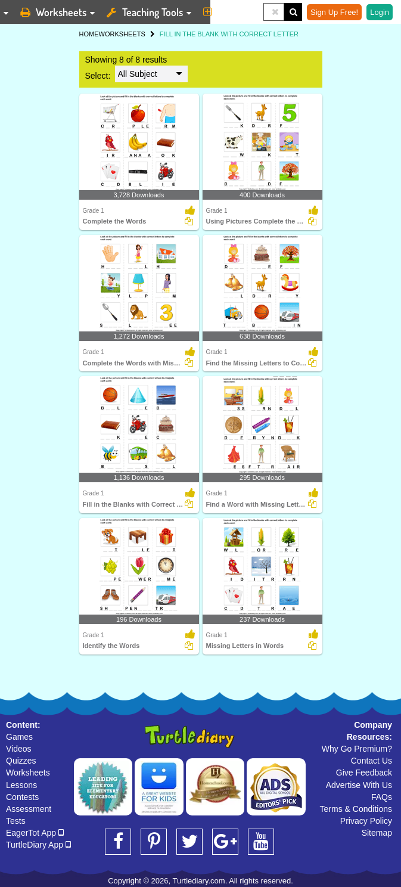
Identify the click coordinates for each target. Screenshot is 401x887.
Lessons (21, 785)
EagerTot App (35, 833)
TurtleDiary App (38, 844)
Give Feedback (364, 772)
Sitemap (377, 833)
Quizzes (21, 760)
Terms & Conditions (356, 809)
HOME (89, 34)
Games (19, 737)
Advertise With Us (359, 785)
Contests (22, 797)
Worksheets (28, 772)
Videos (19, 748)
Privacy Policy (366, 821)
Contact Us (371, 760)
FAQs (381, 797)
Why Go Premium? (357, 748)
